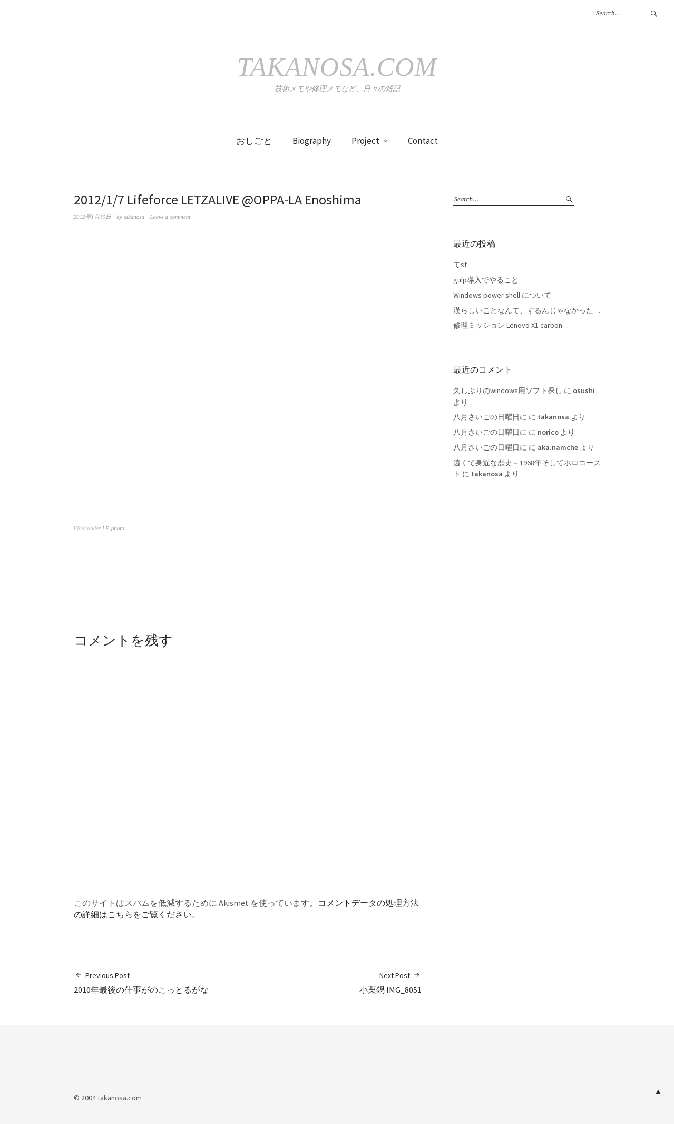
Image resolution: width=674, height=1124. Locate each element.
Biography (311, 140)
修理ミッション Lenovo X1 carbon (507, 325)
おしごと (254, 140)
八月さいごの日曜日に (490, 417)
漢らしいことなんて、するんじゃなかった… (526, 310)
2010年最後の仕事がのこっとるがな (141, 982)
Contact (423, 140)
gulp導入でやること (486, 280)
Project (365, 140)
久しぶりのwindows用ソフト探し (507, 390)
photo (117, 528)
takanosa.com (337, 67)
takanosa (133, 216)
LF (105, 528)
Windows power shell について (502, 295)
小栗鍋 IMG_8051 (390, 982)
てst (460, 264)
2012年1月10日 (93, 216)
